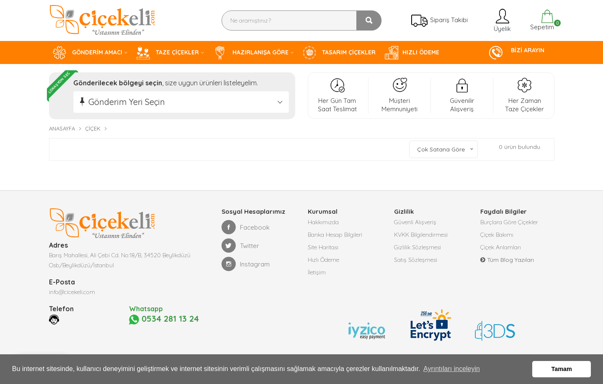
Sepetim (541, 20)
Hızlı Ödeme (323, 260)
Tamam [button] (561, 369)
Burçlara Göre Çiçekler (509, 222)
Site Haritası (323, 247)
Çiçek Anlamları (500, 247)
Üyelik (501, 20)
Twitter (240, 245)
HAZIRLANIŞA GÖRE (251, 52)
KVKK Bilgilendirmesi (421, 234)
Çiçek (92, 128)
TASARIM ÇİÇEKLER (339, 52)
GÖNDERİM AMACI (87, 52)
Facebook (246, 227)
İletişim (317, 272)
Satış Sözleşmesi (415, 260)
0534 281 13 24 (164, 319)
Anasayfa (62, 128)
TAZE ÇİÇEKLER (168, 52)
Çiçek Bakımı (496, 234)
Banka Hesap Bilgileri (335, 234)
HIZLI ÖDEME (412, 52)
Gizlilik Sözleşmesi (417, 247)
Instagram (246, 264)
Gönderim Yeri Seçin (126, 102)
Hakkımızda (323, 222)
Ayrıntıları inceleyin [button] (451, 368)
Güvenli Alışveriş (415, 222)
